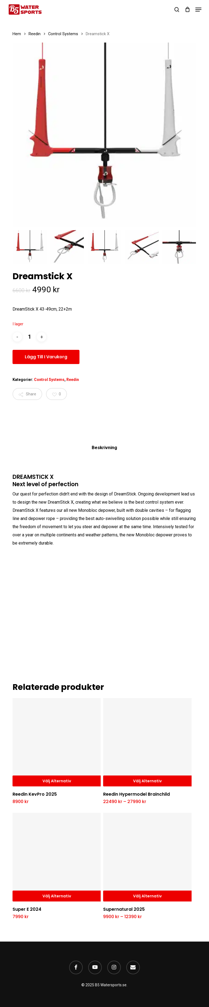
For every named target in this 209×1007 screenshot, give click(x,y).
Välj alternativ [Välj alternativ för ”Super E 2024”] (56, 896)
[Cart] (187, 9)
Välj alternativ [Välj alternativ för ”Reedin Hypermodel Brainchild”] (147, 781)
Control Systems (63, 33)
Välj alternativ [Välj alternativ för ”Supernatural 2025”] (147, 896)
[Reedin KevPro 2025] (57, 742)
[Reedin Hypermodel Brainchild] (147, 742)
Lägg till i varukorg (46, 357)
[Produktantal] (29, 337)
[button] (198, 9)
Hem (17, 33)
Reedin (35, 33)
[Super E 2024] (57, 857)
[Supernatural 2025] (147, 857)
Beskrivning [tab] (104, 447)
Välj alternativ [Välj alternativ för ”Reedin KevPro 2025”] (56, 781)
